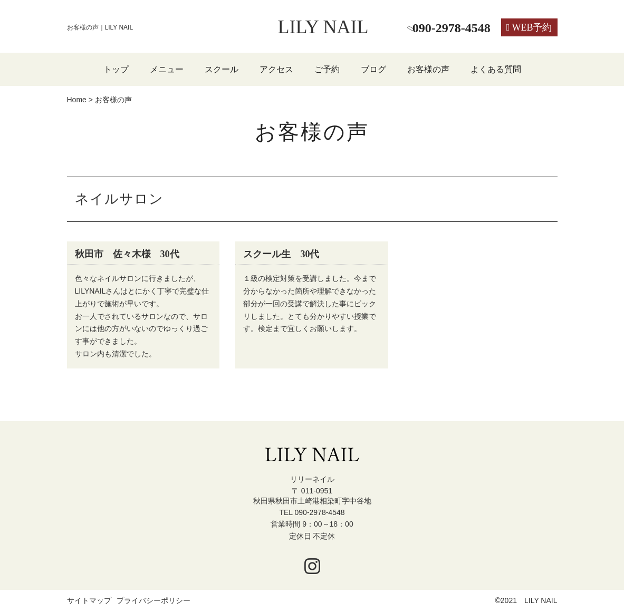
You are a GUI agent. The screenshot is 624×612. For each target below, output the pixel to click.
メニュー (167, 69)
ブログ (373, 69)
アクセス (276, 69)
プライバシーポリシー (153, 601)
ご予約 (327, 69)
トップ (116, 69)
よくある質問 (496, 69)
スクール (221, 69)
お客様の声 (428, 69)
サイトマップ (89, 601)
